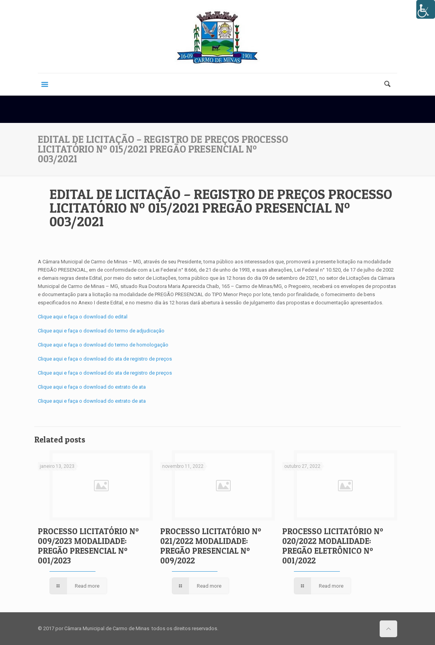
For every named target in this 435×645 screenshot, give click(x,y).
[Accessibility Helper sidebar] (425, 9)
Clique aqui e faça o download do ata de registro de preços (105, 359)
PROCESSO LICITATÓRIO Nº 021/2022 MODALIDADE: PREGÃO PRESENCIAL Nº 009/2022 (210, 545)
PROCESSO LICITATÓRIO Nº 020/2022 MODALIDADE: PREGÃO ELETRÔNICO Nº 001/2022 (332, 545)
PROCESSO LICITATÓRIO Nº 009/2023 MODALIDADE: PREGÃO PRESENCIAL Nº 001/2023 (88, 545)
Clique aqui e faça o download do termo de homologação (103, 345)
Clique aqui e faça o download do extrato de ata (92, 387)
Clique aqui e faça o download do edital (82, 317)
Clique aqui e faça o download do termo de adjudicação (101, 331)
